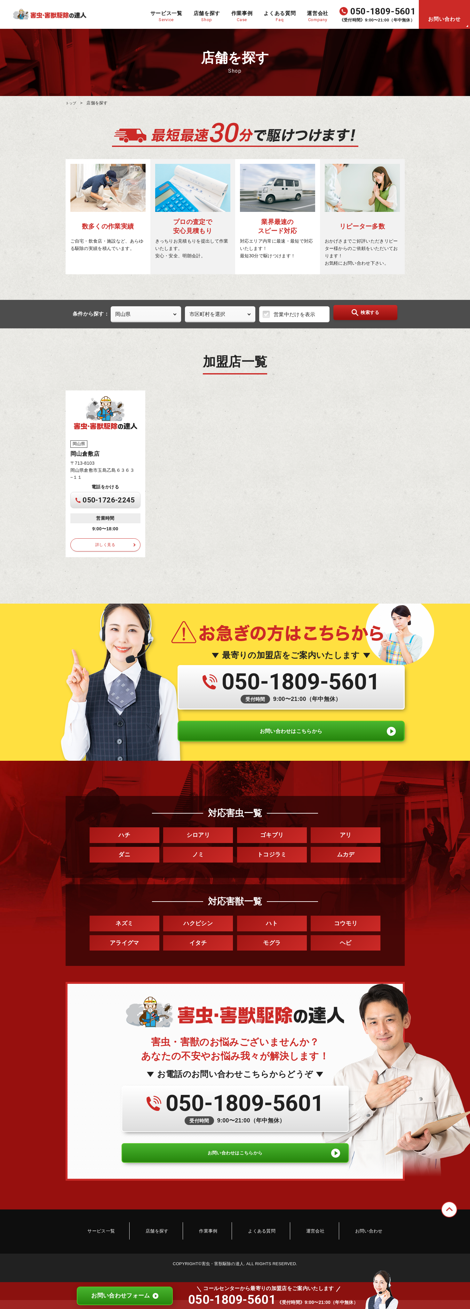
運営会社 (301, 1246)
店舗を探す (171, 1246)
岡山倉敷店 (85, 453)
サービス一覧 (125, 1246)
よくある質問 (257, 1246)
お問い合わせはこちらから (291, 738)
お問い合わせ (444, 19)
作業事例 (213, 1246)
